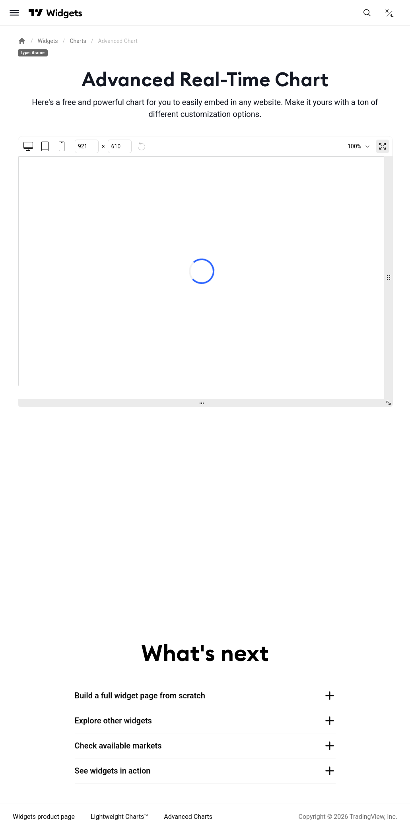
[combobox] (358, 146)
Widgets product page (44, 816)
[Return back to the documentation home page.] (22, 41)
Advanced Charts (188, 816)
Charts (78, 41)
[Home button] (64, 13)
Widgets (48, 41)
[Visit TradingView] (36, 12)
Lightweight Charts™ (119, 816)
